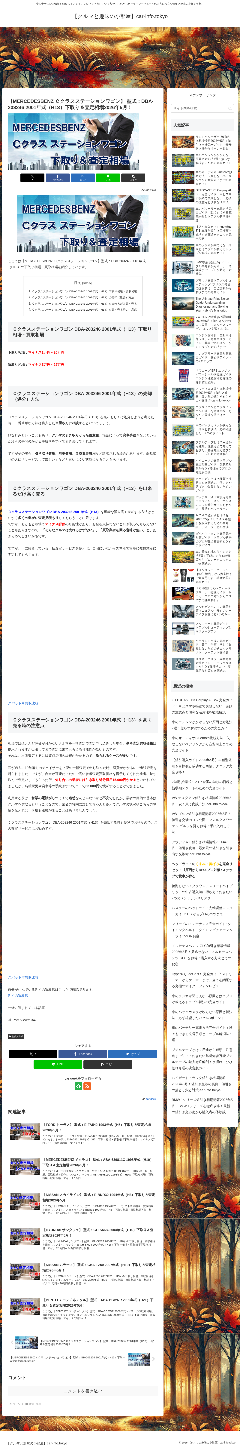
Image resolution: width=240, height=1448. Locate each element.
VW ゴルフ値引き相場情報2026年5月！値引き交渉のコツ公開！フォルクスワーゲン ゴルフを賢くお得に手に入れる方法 (202, 823)
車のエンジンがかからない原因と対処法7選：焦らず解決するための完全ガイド (202, 725)
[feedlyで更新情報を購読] (78, 1086)
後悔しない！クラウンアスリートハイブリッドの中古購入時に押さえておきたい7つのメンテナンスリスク (202, 892)
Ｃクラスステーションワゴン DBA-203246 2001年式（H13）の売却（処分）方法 (82, 297)
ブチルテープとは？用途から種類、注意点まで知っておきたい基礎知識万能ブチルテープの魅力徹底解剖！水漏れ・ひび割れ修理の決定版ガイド (202, 1059)
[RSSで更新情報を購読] (87, 1086)
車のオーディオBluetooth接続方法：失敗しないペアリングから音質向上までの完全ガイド (202, 744)
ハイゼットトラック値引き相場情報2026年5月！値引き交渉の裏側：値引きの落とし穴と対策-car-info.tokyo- (202, 1084)
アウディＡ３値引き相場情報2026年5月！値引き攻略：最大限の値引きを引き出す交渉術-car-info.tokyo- (202, 848)
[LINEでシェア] (108, 178)
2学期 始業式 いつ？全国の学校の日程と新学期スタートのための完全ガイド (202, 785)
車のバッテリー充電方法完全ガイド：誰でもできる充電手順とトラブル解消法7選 (202, 1034)
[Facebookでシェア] (58, 178)
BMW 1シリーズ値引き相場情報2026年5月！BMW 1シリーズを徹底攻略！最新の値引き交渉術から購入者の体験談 (202, 1106)
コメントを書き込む (83, 1391)
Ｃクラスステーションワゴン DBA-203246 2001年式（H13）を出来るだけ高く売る (84, 303)
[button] (133, 178)
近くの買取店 (18, 996)
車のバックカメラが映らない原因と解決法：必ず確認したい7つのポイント (202, 1015)
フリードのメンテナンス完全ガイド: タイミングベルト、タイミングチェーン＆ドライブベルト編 (202, 930)
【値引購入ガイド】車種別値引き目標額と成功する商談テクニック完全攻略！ (202, 766)
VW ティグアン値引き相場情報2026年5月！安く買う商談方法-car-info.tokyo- (201, 801)
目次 (77, 283)
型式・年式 (16, 1036)
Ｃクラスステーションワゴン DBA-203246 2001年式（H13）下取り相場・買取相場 (84, 291)
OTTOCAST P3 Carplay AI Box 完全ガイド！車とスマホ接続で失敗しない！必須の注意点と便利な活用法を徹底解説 (202, 706)
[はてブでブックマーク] (83, 178)
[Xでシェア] (32, 178)
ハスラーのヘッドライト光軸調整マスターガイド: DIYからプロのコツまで (202, 911)
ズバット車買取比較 (23, 703)
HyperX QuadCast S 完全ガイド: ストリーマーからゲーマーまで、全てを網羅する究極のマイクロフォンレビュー (202, 980)
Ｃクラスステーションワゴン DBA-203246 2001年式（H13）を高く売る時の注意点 (84, 309)
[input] (202, 108)
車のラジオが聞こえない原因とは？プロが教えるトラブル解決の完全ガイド (202, 999)
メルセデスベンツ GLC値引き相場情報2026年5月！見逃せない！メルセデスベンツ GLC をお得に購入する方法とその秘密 (202, 955)
